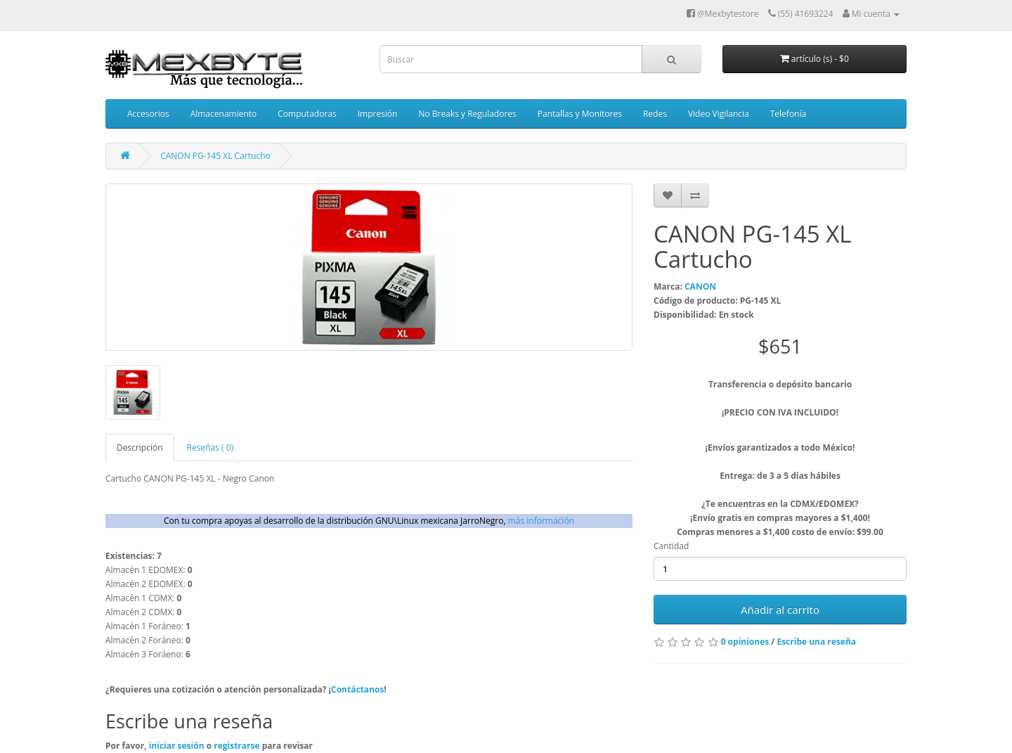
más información (541, 521)
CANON (700, 286)
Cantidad (671, 546)
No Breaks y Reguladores (467, 114)
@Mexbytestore (723, 14)
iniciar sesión (178, 746)
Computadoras (307, 114)
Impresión (378, 114)
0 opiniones (745, 642)
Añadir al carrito (780, 610)
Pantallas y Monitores (580, 114)
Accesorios (148, 114)
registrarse (237, 746)
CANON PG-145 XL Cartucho (215, 156)
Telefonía (788, 114)
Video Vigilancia (718, 114)
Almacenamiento (223, 114)
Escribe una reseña (816, 642)
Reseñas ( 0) (210, 447)
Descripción (140, 447)
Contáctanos (357, 689)
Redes (655, 114)
